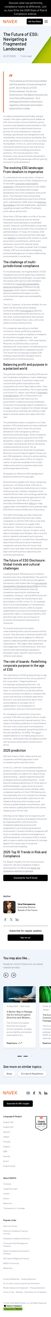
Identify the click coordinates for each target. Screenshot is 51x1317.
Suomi (6, 1161)
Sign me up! (25, 937)
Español (6, 1146)
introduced (26, 310)
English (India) (9, 1166)
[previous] (6, 975)
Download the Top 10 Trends (25, 878)
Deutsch (6, 1132)
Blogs (9, 1073)
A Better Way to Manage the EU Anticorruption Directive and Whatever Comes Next (19, 1016)
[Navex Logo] (10, 21)
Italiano (6, 1137)
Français (6, 1141)
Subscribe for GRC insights (18, 1103)
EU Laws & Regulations (32, 1073)
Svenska (6, 1156)
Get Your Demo (34, 21)
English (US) (8, 1122)
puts (37, 732)
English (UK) (8, 1127)
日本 (5, 1151)
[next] (13, 975)
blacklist (12, 238)
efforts (32, 503)
